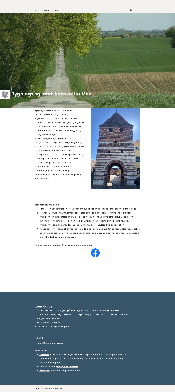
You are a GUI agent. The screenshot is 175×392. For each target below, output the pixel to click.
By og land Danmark (67, 366)
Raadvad (44, 370)
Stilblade (44, 354)
